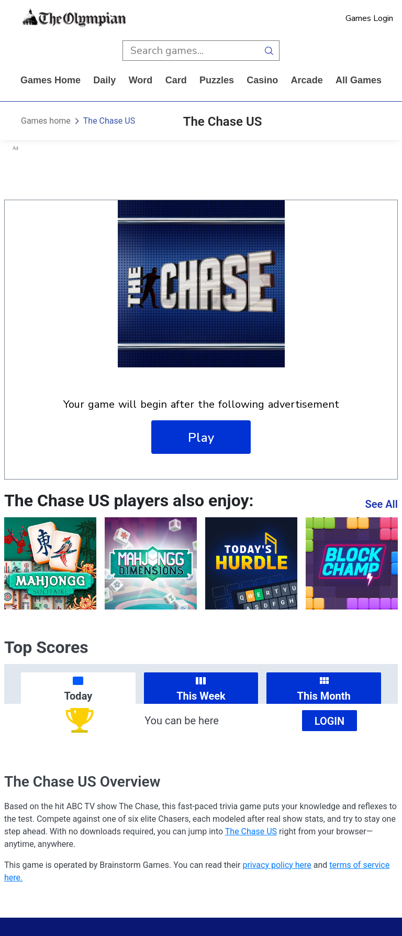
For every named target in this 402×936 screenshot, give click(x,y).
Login (330, 721)
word (141, 80)
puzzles (216, 80)
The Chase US (109, 121)
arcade (307, 80)
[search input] (190, 50)
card (176, 80)
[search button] (269, 50)
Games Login (369, 18)
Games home (50, 80)
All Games (359, 80)
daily (104, 80)
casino (262, 80)
